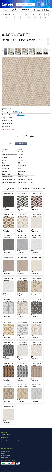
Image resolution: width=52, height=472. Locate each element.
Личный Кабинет (5, 451)
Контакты (37, 10)
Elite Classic (26, 33)
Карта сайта (4, 457)
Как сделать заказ (6, 446)
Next (49, 51)
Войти (46, 10)
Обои (5, 10)
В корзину (21, 143)
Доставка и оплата (26, 10)
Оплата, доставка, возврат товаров (10, 440)
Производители (6, 14)
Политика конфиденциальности (9, 442)
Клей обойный (14, 10)
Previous (2, 51)
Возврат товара (5, 455)
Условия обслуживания (7, 444)
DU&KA (18, 33)
